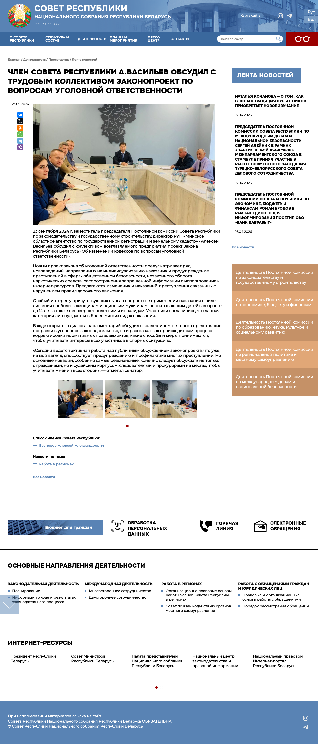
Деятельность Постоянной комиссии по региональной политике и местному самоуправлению (274, 354)
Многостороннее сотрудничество (120, 591)
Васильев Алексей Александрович (71, 445)
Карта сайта (250, 15)
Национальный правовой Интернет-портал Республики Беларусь (278, 661)
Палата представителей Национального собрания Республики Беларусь (157, 661)
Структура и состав (57, 38)
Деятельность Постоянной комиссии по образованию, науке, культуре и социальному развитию (274, 327)
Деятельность (92, 39)
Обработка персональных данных (139, 528)
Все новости (44, 477)
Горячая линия (219, 526)
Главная (14, 59)
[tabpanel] (80, 399)
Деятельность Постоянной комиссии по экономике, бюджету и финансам (274, 302)
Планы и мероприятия (123, 38)
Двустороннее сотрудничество (117, 597)
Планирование (26, 591)
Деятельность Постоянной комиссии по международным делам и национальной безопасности (274, 381)
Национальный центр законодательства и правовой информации (215, 661)
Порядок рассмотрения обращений (275, 606)
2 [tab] (161, 687)
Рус (311, 12)
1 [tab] (127, 426)
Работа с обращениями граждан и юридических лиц (273, 586)
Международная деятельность (118, 584)
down (9, 604)
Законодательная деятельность (43, 584)
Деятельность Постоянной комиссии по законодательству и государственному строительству (274, 277)
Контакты (179, 39)
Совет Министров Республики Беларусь (92, 658)
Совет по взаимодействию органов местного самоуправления (198, 608)
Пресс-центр (154, 38)
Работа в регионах (56, 464)
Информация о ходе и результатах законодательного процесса (43, 599)
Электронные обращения (280, 526)
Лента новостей (84, 59)
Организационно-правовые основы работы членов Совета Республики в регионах (199, 595)
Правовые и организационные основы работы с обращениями (271, 597)
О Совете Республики (22, 38)
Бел (312, 19)
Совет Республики (102, 11)
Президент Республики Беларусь (33, 658)
